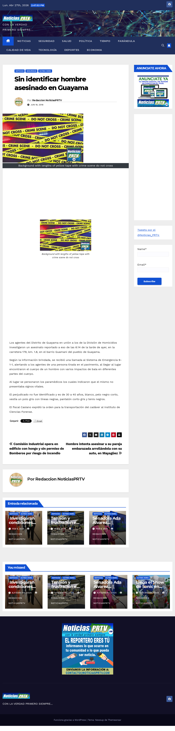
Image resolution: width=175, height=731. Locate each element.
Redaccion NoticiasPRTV (47, 100)
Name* (153, 252)
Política (85, 41)
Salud (67, 41)
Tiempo (105, 41)
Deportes (71, 50)
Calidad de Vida (18, 50)
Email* (153, 267)
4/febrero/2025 (107, 593)
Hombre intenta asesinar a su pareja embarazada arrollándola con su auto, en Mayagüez (94, 448)
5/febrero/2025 (64, 593)
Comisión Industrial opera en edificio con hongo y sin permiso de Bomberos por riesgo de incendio (36, 448)
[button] (163, 45)
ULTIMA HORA (45, 71)
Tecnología (47, 50)
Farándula (126, 41)
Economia (94, 50)
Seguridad (46, 41)
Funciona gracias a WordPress (70, 720)
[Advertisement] (65, 196)
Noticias (24, 41)
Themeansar (114, 720)
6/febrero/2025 (22, 593)
